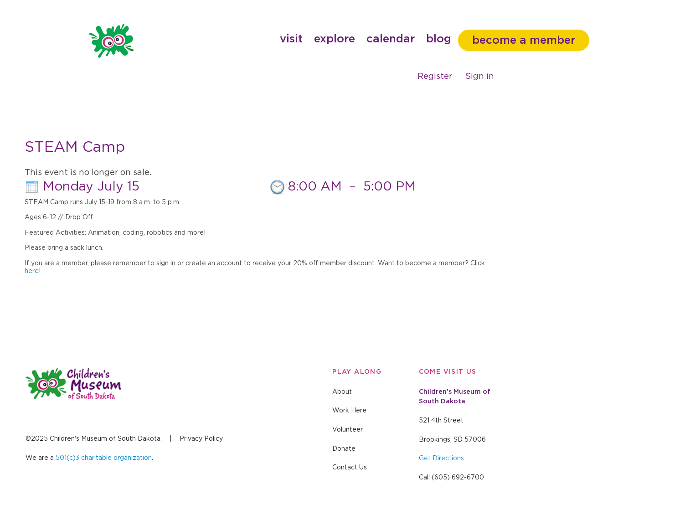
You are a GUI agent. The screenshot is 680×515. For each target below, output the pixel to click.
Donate (343, 449)
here (32, 271)
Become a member (523, 40)
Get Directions (441, 458)
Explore (334, 39)
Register (434, 76)
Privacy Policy (201, 439)
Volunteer (347, 430)
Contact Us (349, 467)
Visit (291, 39)
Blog (438, 39)
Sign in (479, 76)
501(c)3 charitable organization (104, 458)
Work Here (349, 410)
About (342, 392)
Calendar (390, 39)
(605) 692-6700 (458, 477)
